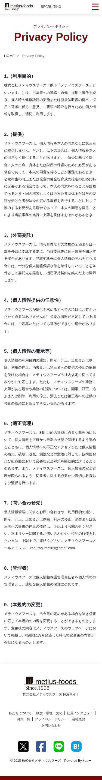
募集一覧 (23, 719)
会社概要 (78, 719)
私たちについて (20, 713)
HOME (9, 56)
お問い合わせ (51, 725)
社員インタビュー (80, 713)
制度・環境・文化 (49, 713)
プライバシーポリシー (51, 719)
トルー (87, 761)
